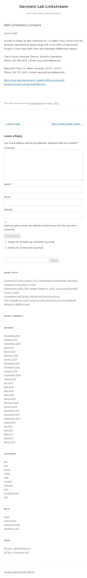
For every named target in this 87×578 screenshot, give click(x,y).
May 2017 (8, 434)
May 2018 (8, 390)
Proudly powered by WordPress (19, 572)
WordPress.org (11, 528)
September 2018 (12, 375)
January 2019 (10, 359)
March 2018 (9, 398)
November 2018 (12, 367)
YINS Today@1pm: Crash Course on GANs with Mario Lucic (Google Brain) (40, 300)
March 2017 (9, 442)
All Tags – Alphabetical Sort (17, 548)
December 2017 (11, 410)
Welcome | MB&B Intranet (17, 304)
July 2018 (8, 382)
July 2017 (8, 426)
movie (7, 473)
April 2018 (9, 394)
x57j (6, 497)
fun (5, 461)
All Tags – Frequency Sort (16, 552)
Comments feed (12, 524)
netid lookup (12, 123)
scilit (6, 477)
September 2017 (12, 418)
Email (8, 197)
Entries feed (10, 520)
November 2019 (12, 335)
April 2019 (9, 347)
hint (6, 465)
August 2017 (10, 422)
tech (6, 489)
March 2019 (9, 351)
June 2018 (9, 386)
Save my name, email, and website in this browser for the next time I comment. (40, 227)
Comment (9, 147)
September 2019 (12, 343)
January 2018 (10, 406)
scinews (8, 481)
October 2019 (10, 339)
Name (8, 184)
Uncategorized (36, 103)
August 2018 (10, 379)
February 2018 (11, 402)
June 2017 (9, 430)
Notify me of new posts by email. (25, 247)
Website (8, 209)
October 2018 (10, 371)
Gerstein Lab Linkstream (43, 6)
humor (7, 469)
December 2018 (11, 363)
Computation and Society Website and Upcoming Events (32, 296)
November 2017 (12, 414)
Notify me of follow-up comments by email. (31, 241)
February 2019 (11, 355)
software (8, 485)
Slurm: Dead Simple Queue (67, 123)
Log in (7, 516)
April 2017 (9, 438)
